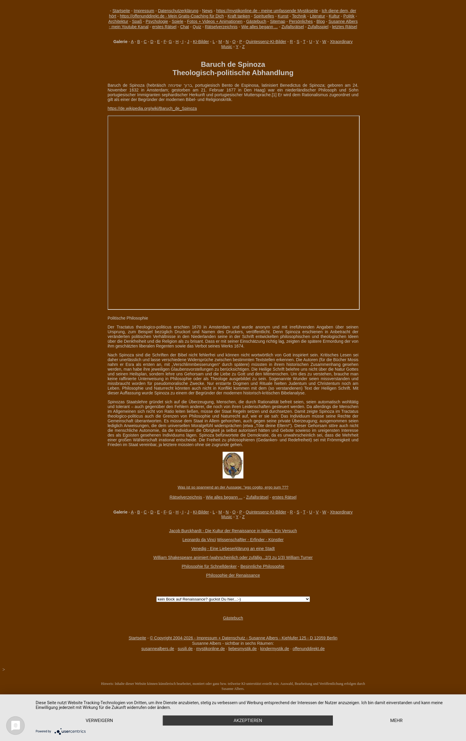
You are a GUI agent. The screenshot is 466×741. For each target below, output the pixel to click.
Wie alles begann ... (259, 26)
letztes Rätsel (344, 26)
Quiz (197, 26)
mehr (396, 720)
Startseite (121, 10)
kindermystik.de (274, 648)
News (207, 10)
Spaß (137, 21)
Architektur (118, 21)
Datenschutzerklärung (178, 10)
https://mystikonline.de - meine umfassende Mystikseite (267, 10)
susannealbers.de (157, 648)
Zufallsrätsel (292, 26)
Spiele (177, 21)
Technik (299, 16)
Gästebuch (256, 21)
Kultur (334, 16)
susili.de (185, 648)
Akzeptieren (248, 720)
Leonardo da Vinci (199, 539)
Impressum (144, 10)
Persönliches (301, 21)
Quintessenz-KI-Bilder (266, 41)
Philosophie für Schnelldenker (209, 566)
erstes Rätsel (164, 26)
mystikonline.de (210, 648)
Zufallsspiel (318, 26)
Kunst (283, 16)
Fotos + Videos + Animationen (215, 21)
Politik (348, 16)
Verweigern (99, 720)
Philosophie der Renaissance (233, 575)
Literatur (317, 16)
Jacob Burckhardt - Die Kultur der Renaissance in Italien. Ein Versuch (233, 530)
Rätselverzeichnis (221, 26)
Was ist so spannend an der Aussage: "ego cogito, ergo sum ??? (233, 487)
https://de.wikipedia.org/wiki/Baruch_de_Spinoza (152, 108)
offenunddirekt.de (309, 648)
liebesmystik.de (242, 648)
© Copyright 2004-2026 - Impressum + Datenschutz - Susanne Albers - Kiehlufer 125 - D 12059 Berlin (243, 638)
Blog (321, 21)
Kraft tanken (239, 16)
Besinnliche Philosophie (262, 566)
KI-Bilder (201, 41)
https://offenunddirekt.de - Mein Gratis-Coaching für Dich (172, 16)
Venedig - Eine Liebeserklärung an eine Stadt (233, 548)
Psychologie (157, 21)
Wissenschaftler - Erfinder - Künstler (250, 539)
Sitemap (277, 21)
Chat (184, 26)
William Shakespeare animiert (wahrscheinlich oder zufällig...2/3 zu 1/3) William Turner (233, 557)
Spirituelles (264, 16)
